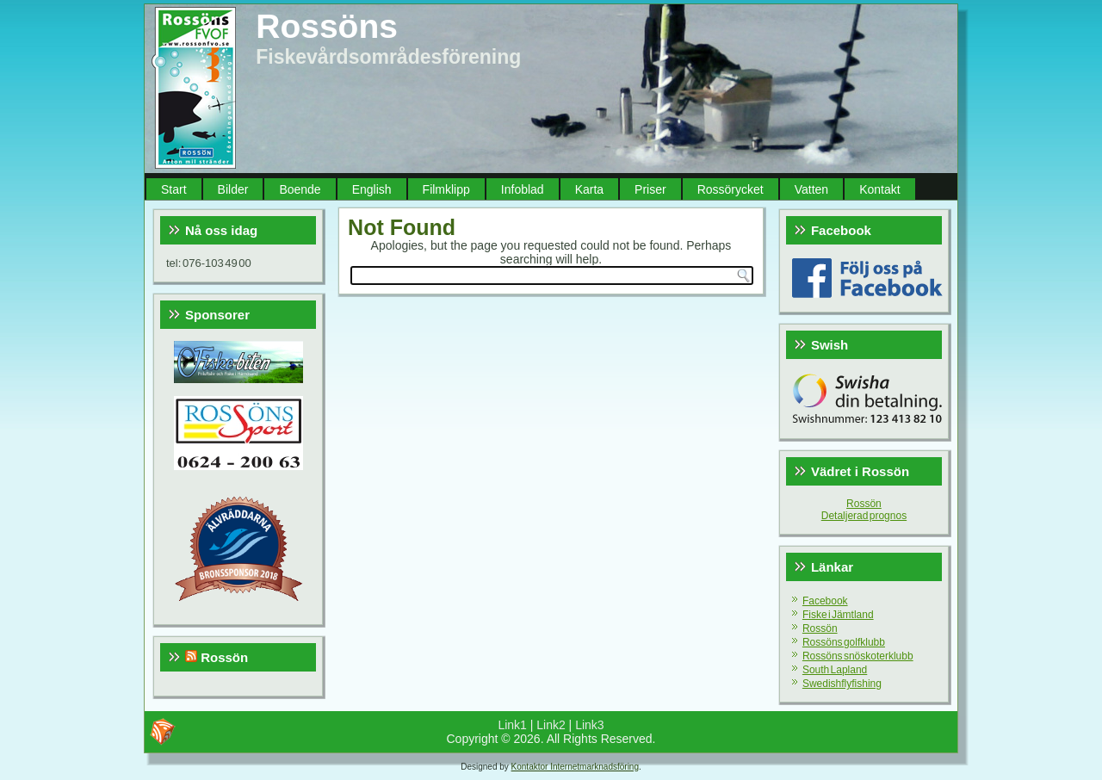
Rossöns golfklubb (843, 642)
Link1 (512, 725)
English (372, 189)
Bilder (233, 189)
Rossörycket (730, 189)
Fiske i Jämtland (838, 615)
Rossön (224, 657)
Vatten (811, 189)
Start (174, 189)
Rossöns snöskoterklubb (857, 656)
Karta (589, 189)
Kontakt (879, 189)
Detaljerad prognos (864, 516)
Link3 (589, 725)
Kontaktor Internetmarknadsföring (575, 766)
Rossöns (327, 26)
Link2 (550, 725)
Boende (299, 189)
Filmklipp (446, 189)
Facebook (825, 601)
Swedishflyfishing (842, 684)
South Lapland (834, 670)
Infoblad (522, 189)
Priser (650, 189)
